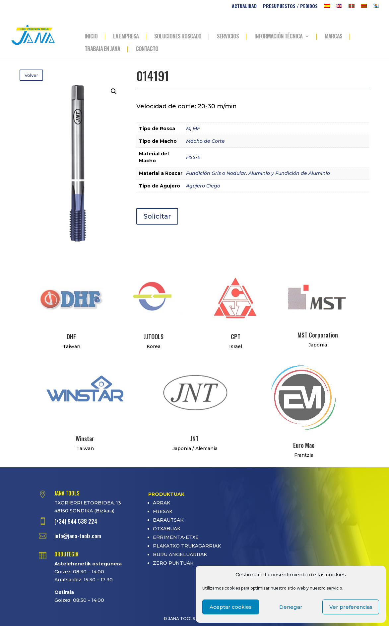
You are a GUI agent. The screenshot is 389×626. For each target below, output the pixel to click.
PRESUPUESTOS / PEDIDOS (290, 6)
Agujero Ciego (203, 186)
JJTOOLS (153, 336)
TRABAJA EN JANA (102, 49)
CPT (235, 336)
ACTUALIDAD (244, 6)
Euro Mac (303, 445)
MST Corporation (317, 335)
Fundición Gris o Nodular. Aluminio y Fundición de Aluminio (258, 173)
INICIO (91, 37)
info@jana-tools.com (77, 536)
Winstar (85, 438)
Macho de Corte (205, 141)
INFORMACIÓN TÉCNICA (278, 37)
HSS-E (193, 157)
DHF (71, 336)
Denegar (290, 607)
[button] (114, 91)
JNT (194, 438)
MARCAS (333, 37)
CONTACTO (147, 49)
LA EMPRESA (126, 37)
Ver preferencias (350, 607)
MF (196, 128)
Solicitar (157, 216)
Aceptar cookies (231, 607)
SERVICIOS (228, 37)
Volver (31, 75)
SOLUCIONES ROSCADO (177, 37)
